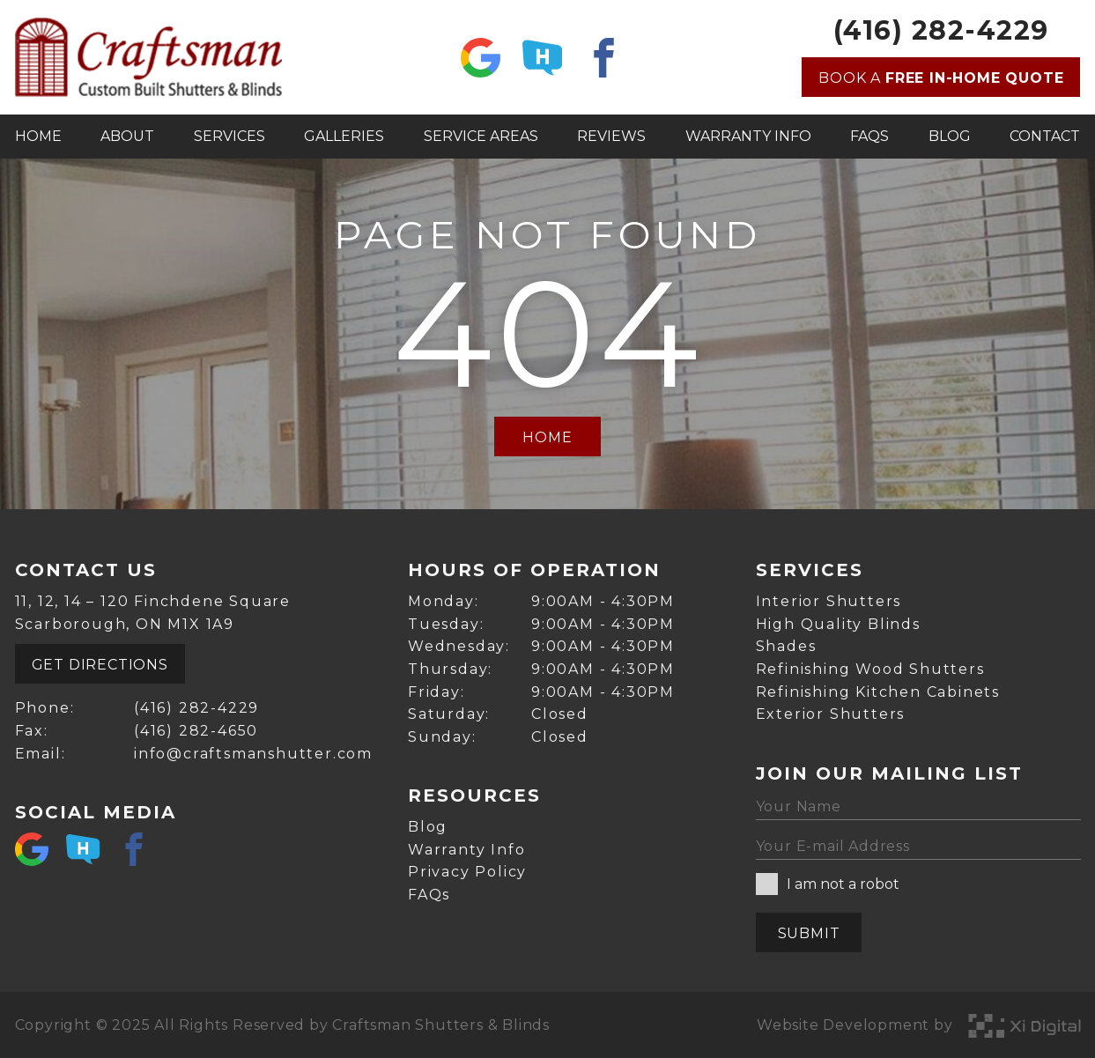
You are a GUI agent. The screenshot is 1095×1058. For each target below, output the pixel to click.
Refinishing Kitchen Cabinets (878, 692)
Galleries (344, 136)
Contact (1045, 136)
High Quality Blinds (838, 624)
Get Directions (100, 664)
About (127, 136)
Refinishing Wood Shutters (870, 669)
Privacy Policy (467, 871)
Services (229, 136)
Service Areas (481, 136)
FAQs (869, 136)
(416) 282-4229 (941, 31)
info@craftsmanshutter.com (253, 753)
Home (38, 136)
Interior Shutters (829, 601)
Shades (786, 646)
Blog (950, 136)
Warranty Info (748, 136)
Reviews (611, 136)
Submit (809, 933)
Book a (940, 78)
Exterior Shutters (831, 714)
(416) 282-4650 (196, 730)
